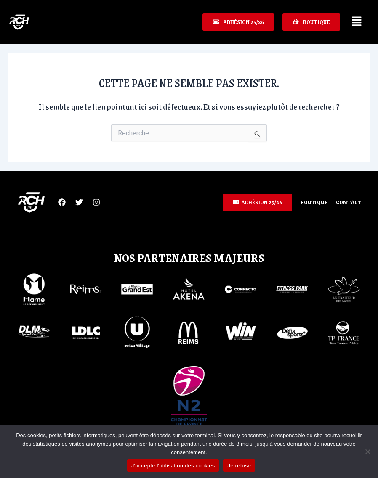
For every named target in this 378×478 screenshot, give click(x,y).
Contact (348, 202)
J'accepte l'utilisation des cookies (173, 465)
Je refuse (239, 465)
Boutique (314, 202)
